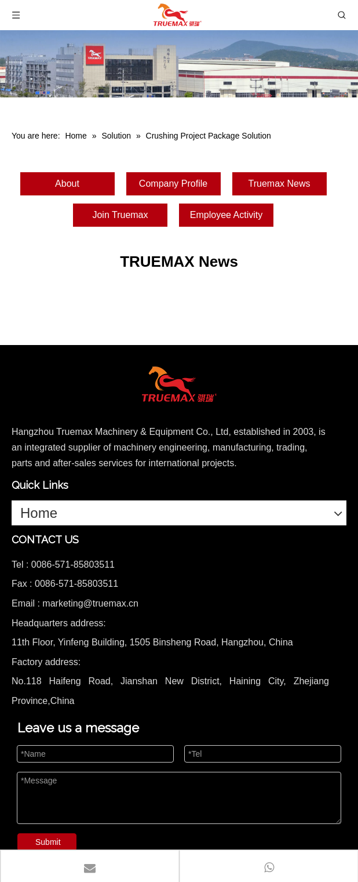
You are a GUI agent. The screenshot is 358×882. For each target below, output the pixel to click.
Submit (48, 842)
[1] (179, 63)
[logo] (179, 384)
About (67, 183)
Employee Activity (226, 215)
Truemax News (279, 183)
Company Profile (173, 183)
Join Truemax (120, 215)
